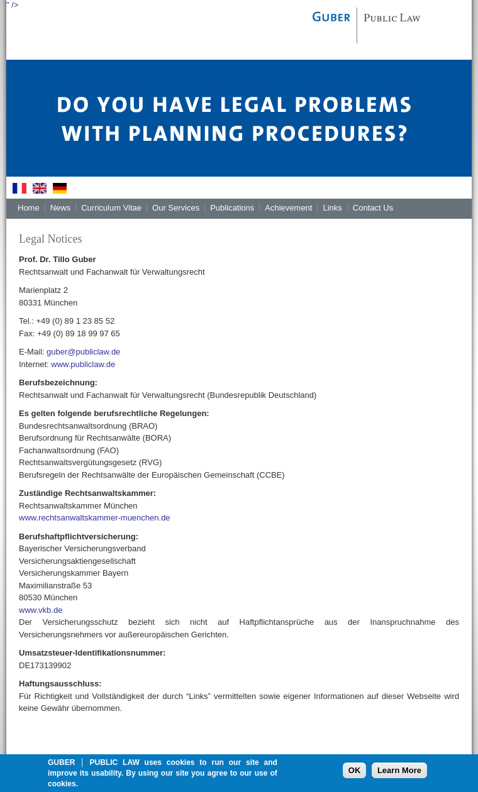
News (60, 207)
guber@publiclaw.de (83, 351)
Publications (232, 207)
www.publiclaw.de (83, 364)
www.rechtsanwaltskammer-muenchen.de (94, 517)
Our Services (175, 207)
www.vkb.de (40, 610)
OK (354, 775)
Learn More (399, 775)
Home (29, 207)
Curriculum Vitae (111, 207)
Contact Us (373, 207)
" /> (12, 4)
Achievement (288, 207)
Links (332, 207)
